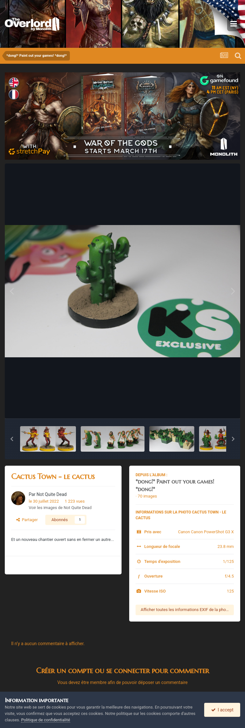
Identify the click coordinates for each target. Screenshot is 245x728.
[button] (12, 439)
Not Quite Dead (52, 494)
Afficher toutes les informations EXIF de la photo (185, 609)
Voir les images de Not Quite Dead (60, 507)
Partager (27, 519)
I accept (222, 709)
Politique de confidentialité (45, 719)
